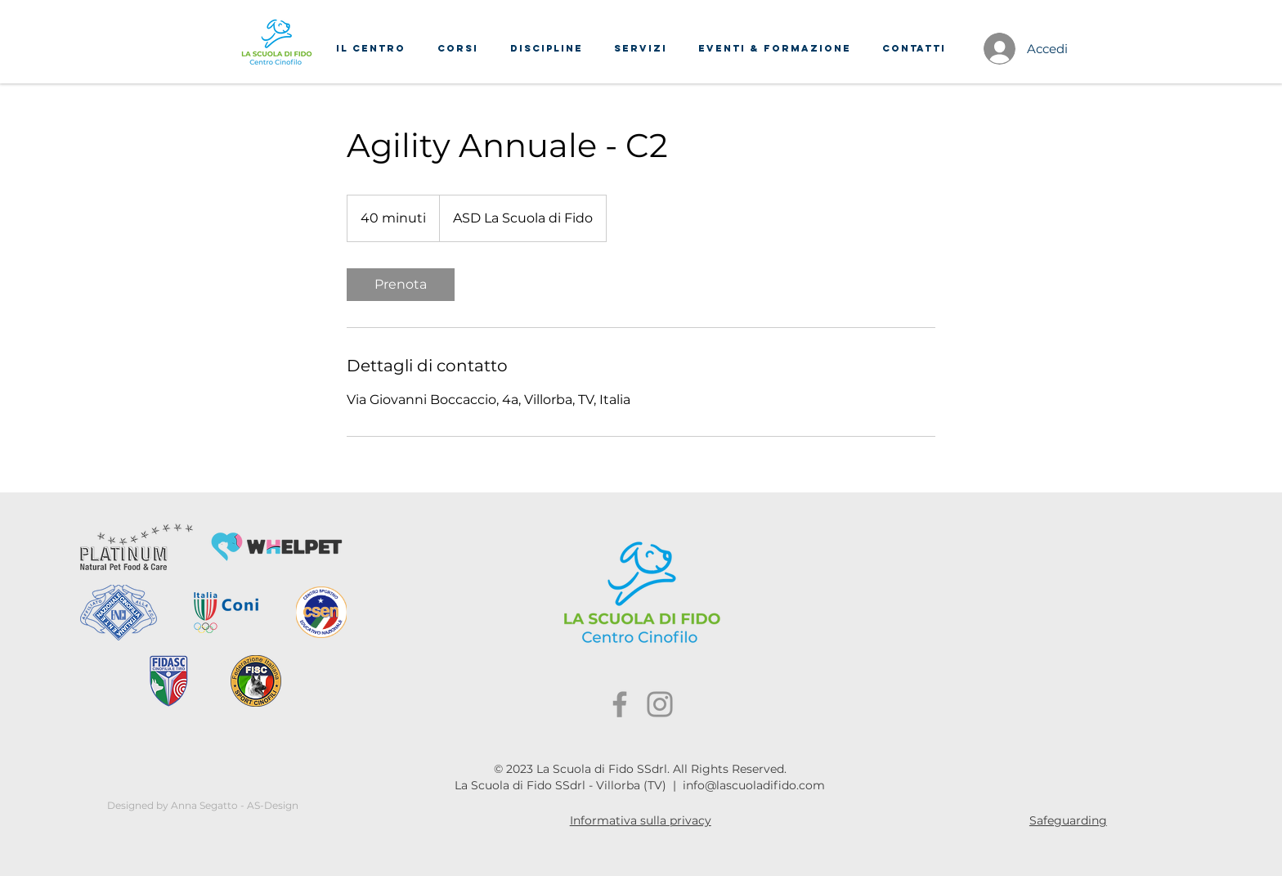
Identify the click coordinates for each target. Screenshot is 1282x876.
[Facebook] (620, 704)
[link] (401, 284)
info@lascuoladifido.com (754, 785)
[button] (370, 48)
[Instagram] (660, 704)
